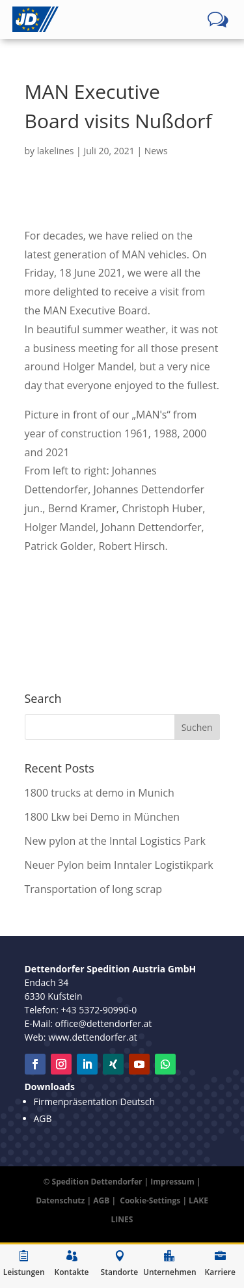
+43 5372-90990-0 (99, 1010)
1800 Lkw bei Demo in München (102, 817)
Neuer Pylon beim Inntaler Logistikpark (119, 865)
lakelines (55, 150)
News (156, 150)
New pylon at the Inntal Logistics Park (115, 841)
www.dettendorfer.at (92, 1037)
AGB (43, 1118)
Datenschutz (60, 1200)
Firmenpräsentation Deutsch (95, 1101)
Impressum (172, 1181)
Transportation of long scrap (94, 889)
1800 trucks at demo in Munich (99, 793)
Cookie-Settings (150, 1200)
